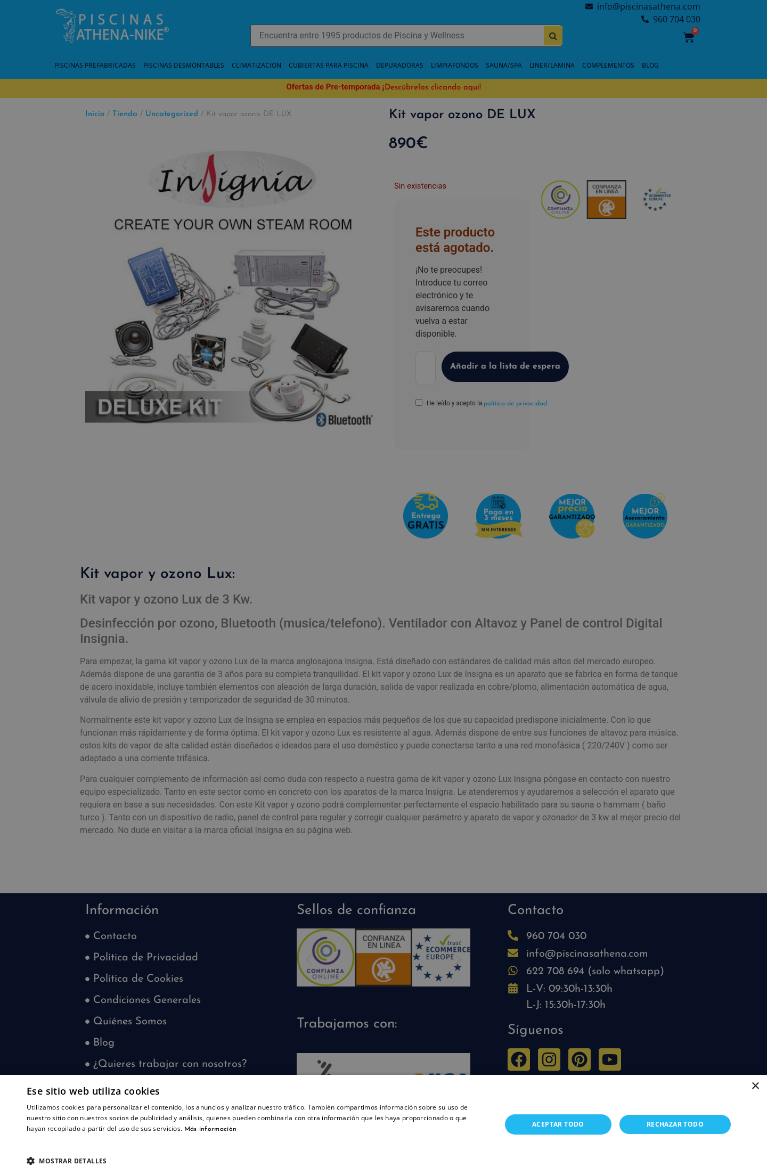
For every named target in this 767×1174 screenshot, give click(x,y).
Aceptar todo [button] (558, 1124)
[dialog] (383, 587)
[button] (257, 1160)
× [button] (755, 1086)
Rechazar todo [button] (675, 1124)
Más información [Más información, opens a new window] (210, 1129)
